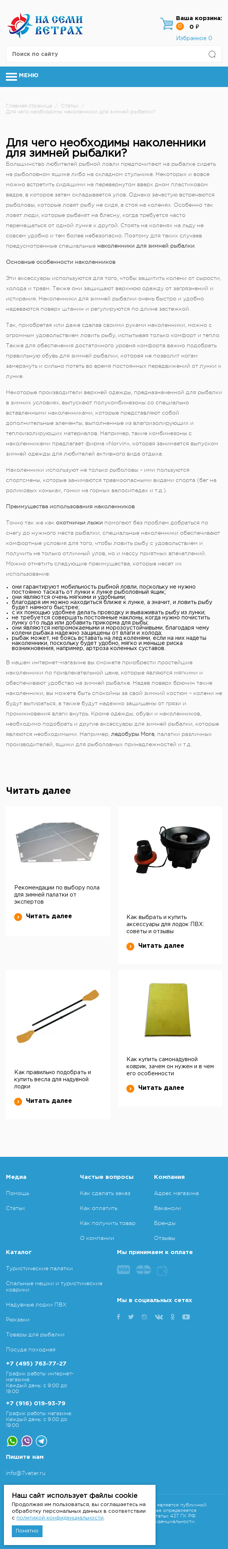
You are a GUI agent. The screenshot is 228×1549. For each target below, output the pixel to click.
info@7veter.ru (26, 1473)
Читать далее (43, 916)
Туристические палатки (39, 1268)
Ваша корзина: (199, 18)
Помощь (17, 1193)
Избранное (194, 38)
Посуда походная (31, 1349)
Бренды (165, 1223)
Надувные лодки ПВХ (36, 1304)
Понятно (27, 1531)
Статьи (15, 1208)
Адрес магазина (176, 1193)
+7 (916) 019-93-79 (35, 1403)
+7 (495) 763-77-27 (36, 1363)
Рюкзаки (18, 1319)
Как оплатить (98, 1208)
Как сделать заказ (105, 1193)
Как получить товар (107, 1223)
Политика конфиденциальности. (156, 1521)
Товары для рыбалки (35, 1334)
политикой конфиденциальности (60, 1518)
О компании (97, 1238)
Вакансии (167, 1208)
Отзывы (164, 1238)
